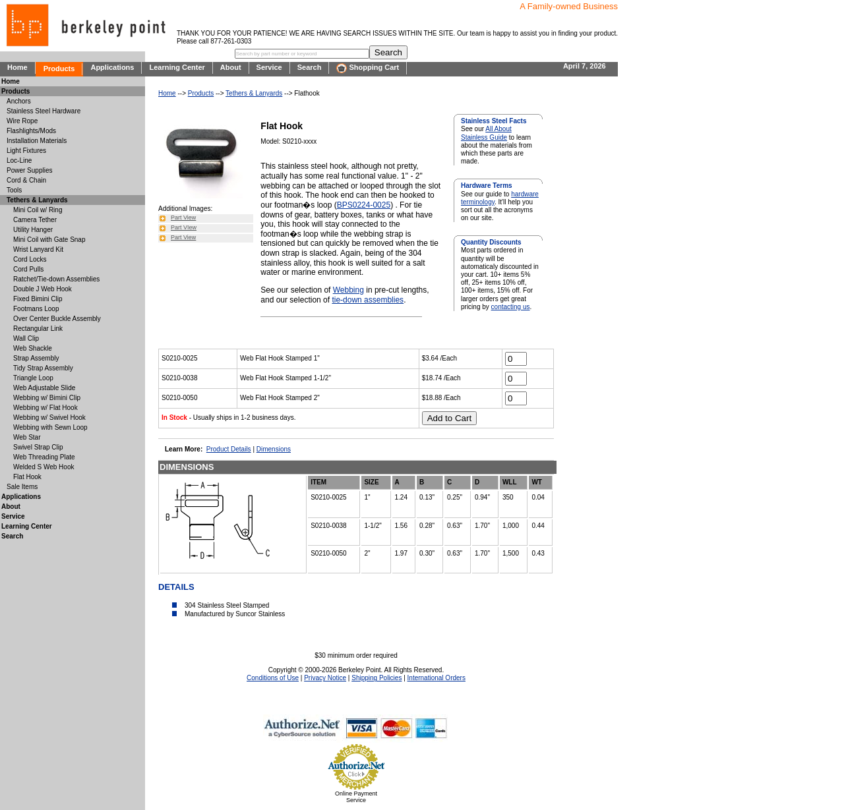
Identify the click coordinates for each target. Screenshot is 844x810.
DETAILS (176, 587)
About (230, 67)
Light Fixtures (26, 150)
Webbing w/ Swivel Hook (49, 417)
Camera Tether (35, 219)
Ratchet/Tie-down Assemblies (56, 279)
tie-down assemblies (368, 299)
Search (309, 67)
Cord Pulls (28, 269)
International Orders (436, 677)
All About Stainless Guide (486, 132)
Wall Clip (26, 338)
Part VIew (183, 227)
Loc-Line (19, 160)
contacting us (510, 306)
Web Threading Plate (44, 457)
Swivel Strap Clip (38, 447)
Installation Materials (37, 140)
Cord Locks (30, 259)
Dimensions (273, 449)
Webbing (348, 290)
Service (269, 67)
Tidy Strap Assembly (43, 368)
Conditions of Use (273, 677)
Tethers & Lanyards (254, 93)
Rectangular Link (38, 328)
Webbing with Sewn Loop (50, 427)
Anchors (19, 101)
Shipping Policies (376, 677)
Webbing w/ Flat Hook (45, 407)
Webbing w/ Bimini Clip (46, 397)
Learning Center (176, 67)
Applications (112, 67)
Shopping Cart (367, 68)
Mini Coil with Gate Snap (49, 239)
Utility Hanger (33, 229)
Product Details (228, 449)
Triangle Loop (33, 378)
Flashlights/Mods (31, 130)
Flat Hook (27, 476)
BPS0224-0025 (363, 205)
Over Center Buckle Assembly (57, 318)
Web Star (27, 437)
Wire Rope (22, 121)
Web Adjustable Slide (44, 387)
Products (59, 68)
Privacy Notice (325, 677)
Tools (14, 190)
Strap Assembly (36, 358)
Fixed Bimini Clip (37, 299)
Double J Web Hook (42, 289)
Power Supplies (29, 170)
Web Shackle (32, 348)
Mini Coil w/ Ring (37, 210)
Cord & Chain (26, 180)
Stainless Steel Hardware (43, 111)
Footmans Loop (36, 308)
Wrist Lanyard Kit (38, 249)
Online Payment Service (356, 796)
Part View (183, 217)
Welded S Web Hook (43, 467)
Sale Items (22, 486)
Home (17, 67)
